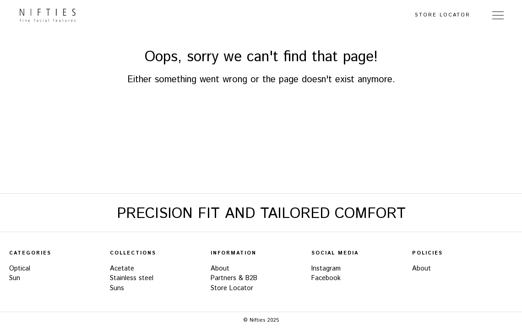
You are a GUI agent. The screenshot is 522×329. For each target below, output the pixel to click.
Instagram (326, 268)
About (220, 268)
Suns (117, 288)
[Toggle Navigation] (498, 15)
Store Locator (442, 15)
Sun (14, 278)
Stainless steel (131, 278)
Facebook (326, 278)
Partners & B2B (234, 278)
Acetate (122, 268)
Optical (19, 268)
